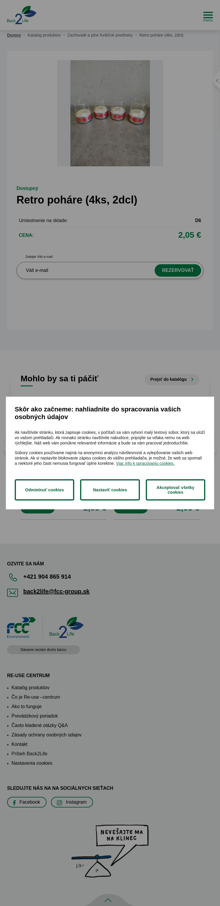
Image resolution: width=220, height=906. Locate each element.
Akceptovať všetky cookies (175, 490)
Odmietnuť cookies (44, 490)
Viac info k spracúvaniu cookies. (145, 463)
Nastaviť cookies (110, 490)
